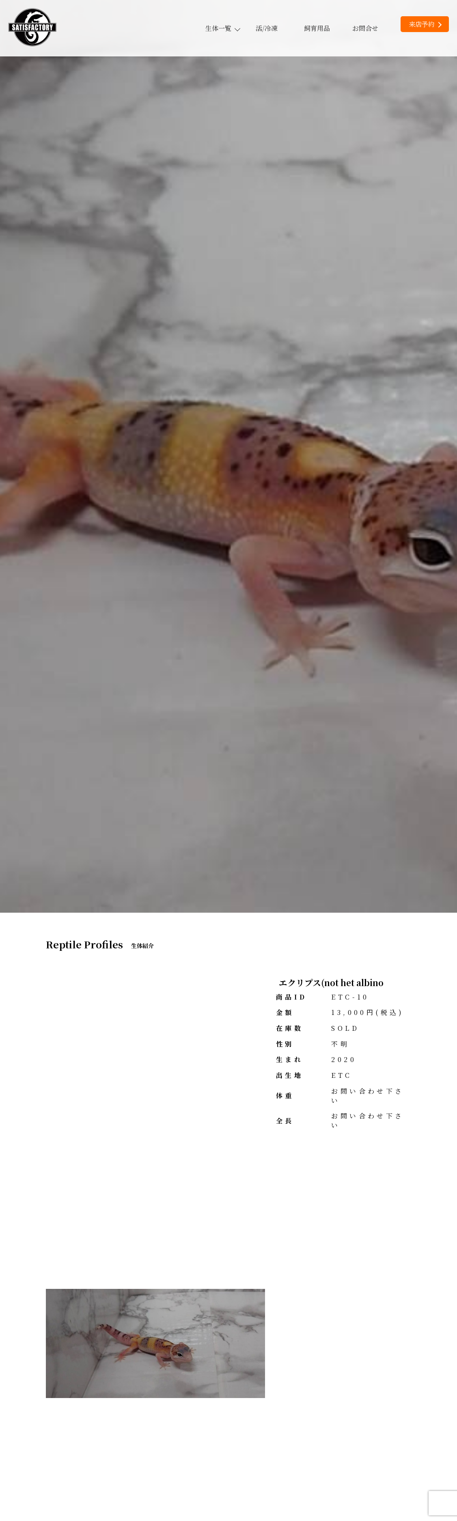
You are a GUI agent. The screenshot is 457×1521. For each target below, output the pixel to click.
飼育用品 (317, 28)
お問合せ (365, 28)
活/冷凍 (267, 28)
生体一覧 (222, 28)
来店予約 (425, 24)
